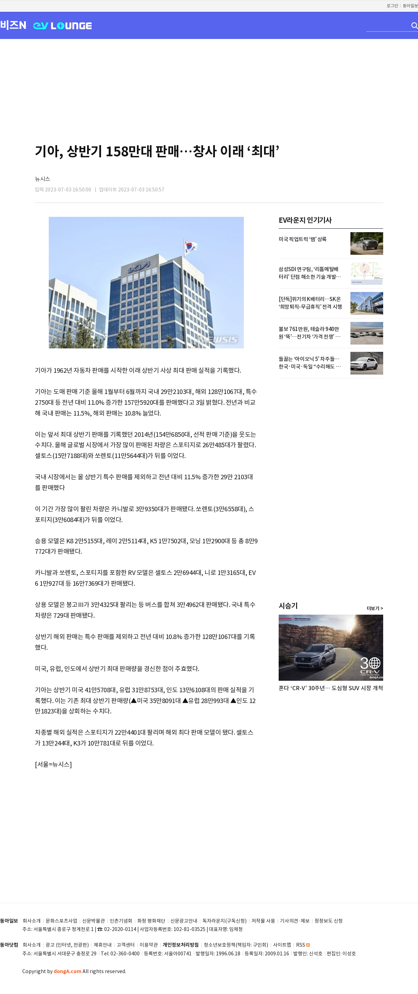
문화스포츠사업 (61, 921)
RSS (303, 945)
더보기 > (375, 609)
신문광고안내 (184, 921)
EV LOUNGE (62, 25)
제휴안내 (103, 945)
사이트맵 (282, 945)
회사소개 (32, 921)
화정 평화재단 (151, 921)
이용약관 (149, 945)
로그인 (392, 5)
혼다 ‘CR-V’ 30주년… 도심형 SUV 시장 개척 (331, 688)
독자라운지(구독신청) (224, 921)
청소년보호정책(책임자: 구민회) (236, 945)
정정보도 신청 (329, 921)
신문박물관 (93, 921)
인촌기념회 (121, 921)
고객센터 (126, 945)
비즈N (13, 24)
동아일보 (410, 5)
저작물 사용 (263, 921)
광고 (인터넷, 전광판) (67, 945)
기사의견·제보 (295, 921)
